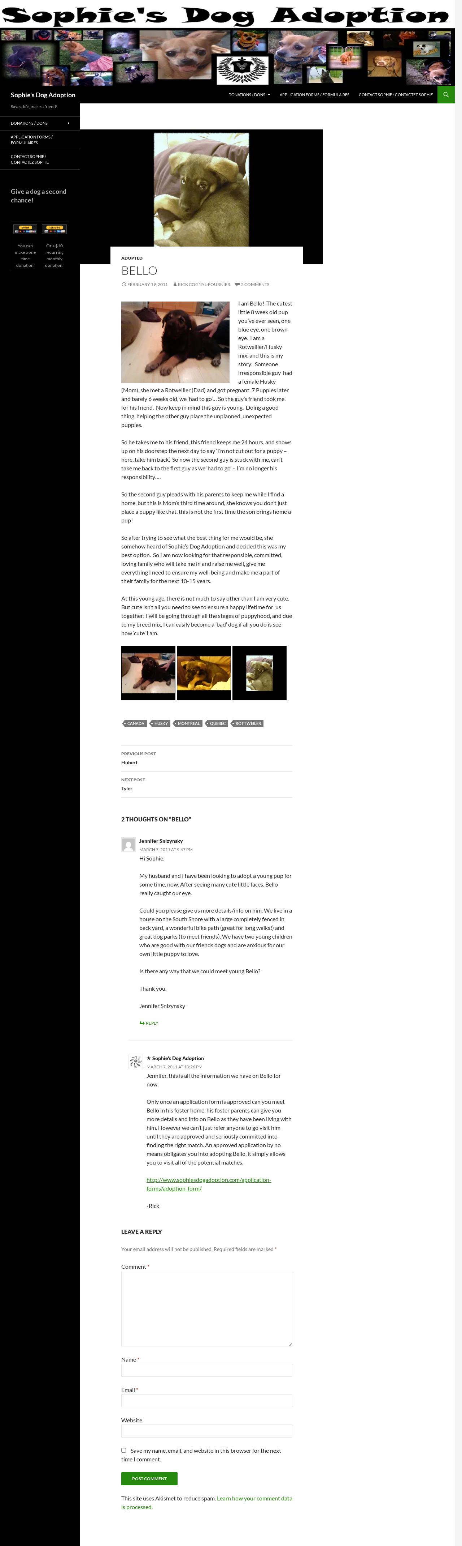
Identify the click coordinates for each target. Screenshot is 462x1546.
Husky (161, 723)
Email (129, 1389)
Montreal (189, 723)
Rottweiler (248, 723)
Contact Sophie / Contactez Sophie (396, 94)
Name (130, 1359)
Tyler (206, 783)
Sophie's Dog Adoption (43, 95)
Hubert (206, 757)
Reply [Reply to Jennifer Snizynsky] (152, 1023)
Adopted (132, 258)
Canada (135, 723)
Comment (135, 1266)
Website (131, 1420)
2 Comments (255, 284)
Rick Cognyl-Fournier (204, 284)
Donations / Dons (246, 94)
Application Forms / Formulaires (314, 94)
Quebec (218, 723)
